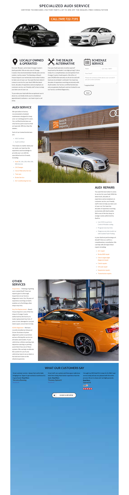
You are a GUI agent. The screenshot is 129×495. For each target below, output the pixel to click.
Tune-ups (18, 174)
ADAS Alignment (17, 327)
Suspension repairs (104, 270)
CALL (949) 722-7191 (64, 19)
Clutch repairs (102, 263)
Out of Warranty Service (23, 171)
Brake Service (19, 177)
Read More (25, 378)
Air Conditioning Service (23, 181)
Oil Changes (19, 167)
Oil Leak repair (103, 267)
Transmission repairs (104, 273)
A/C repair (101, 251)
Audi (16, 161)
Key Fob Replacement (19, 309)
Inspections (16, 289)
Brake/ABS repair (103, 254)
